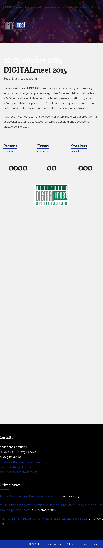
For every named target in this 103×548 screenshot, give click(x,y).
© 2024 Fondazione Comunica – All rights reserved (58, 543)
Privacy (95, 543)
